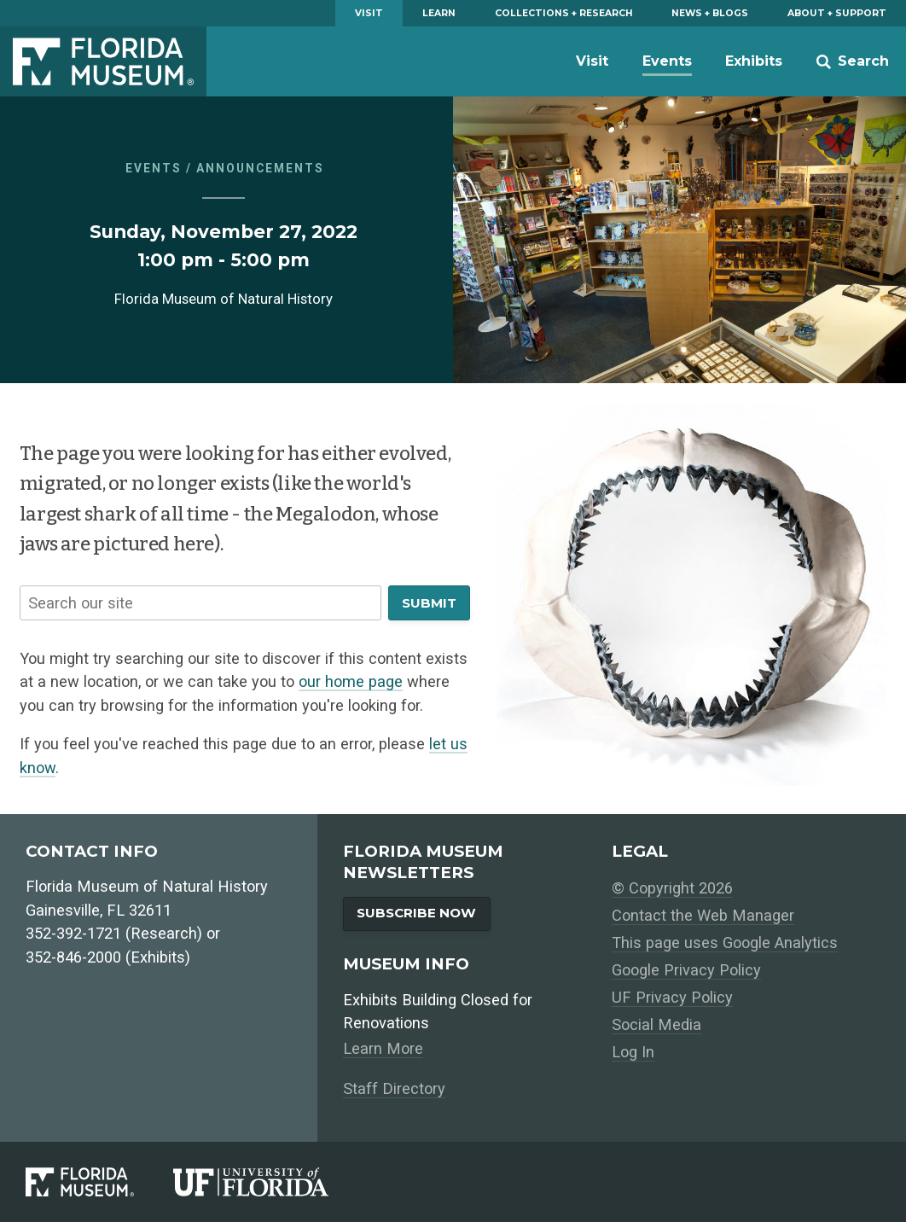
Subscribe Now (416, 913)
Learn (439, 13)
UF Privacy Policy (672, 997)
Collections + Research (564, 13)
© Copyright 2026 (672, 888)
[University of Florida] (270, 1181)
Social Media (656, 1024)
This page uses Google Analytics (725, 942)
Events (667, 61)
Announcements (260, 168)
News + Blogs (709, 13)
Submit (429, 603)
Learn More (383, 1048)
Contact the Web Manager (703, 915)
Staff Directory (394, 1088)
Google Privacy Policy (686, 970)
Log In (633, 1052)
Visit (369, 13)
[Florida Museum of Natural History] (99, 1181)
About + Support (836, 13)
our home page (351, 681)
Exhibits (753, 61)
